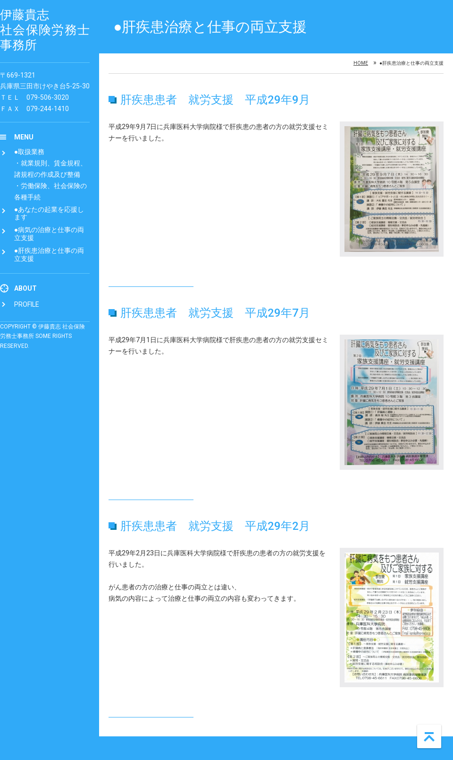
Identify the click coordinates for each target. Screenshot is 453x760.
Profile (26, 304)
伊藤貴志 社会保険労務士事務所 (45, 30)
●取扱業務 (29, 151)
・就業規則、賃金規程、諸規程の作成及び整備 (50, 168)
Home (360, 63)
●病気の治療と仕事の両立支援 (49, 234)
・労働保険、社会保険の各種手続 (50, 191)
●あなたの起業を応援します (49, 213)
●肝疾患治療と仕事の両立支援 (49, 254)
